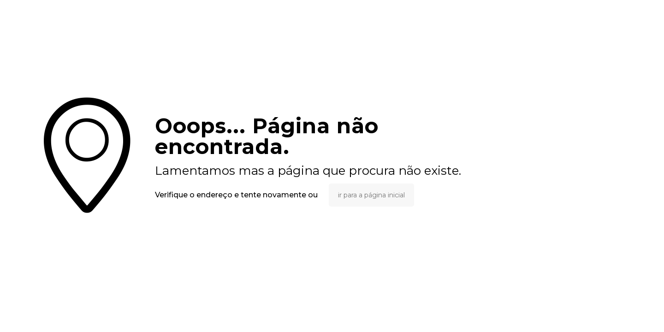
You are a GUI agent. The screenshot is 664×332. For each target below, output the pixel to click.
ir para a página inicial (371, 195)
